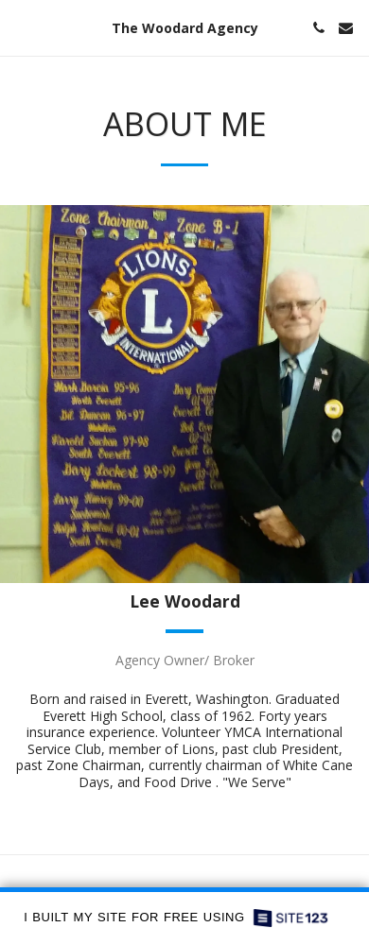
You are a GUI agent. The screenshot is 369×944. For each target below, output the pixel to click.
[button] (21, 27)
